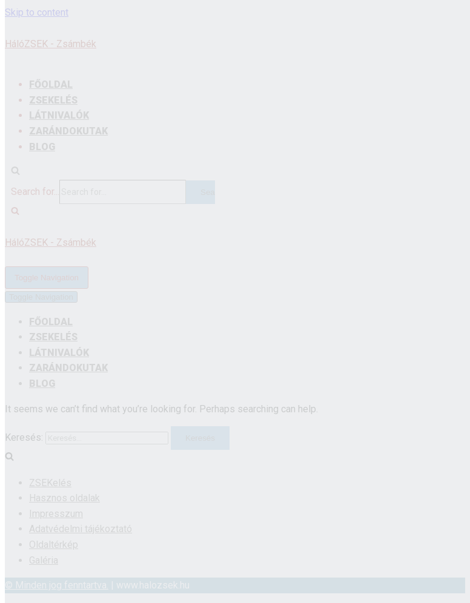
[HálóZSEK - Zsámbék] (235, 243)
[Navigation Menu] (46, 277)
